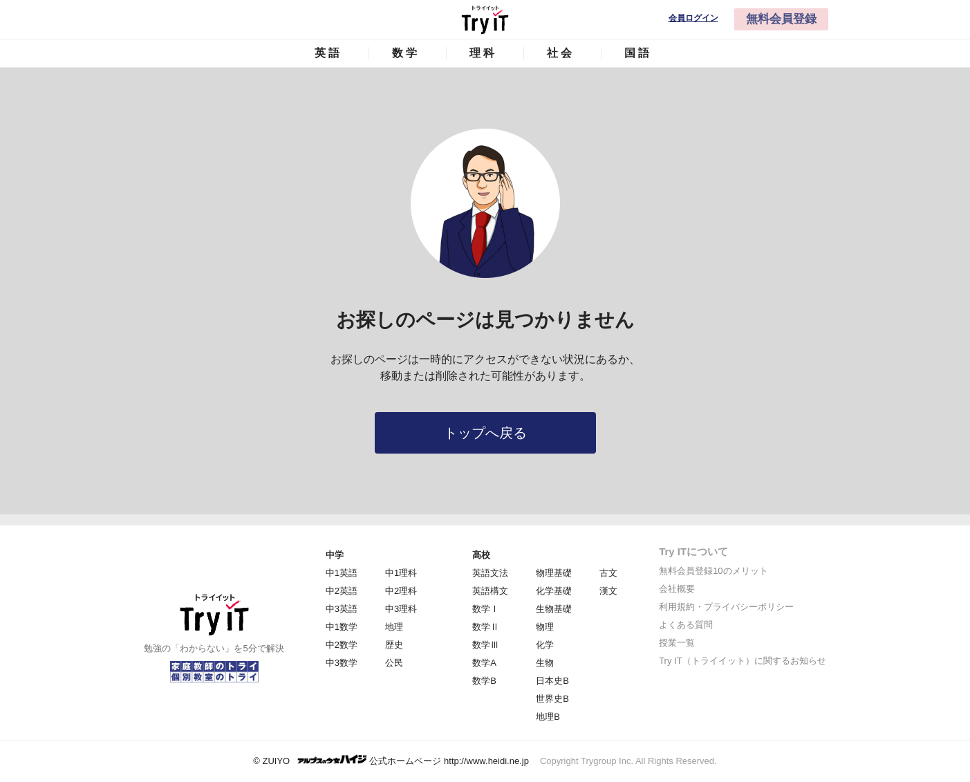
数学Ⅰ (485, 609)
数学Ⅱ (485, 627)
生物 (545, 663)
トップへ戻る (485, 432)
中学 (335, 555)
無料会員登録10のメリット (713, 571)
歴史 (394, 645)
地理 (394, 627)
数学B (484, 681)
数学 (406, 53)
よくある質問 (686, 625)
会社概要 (677, 589)
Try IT (485, 19)
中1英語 (341, 573)
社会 (561, 53)
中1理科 (401, 573)
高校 (481, 555)
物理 (545, 627)
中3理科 (401, 609)
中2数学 (341, 645)
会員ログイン (693, 18)
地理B (548, 716)
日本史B (552, 681)
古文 (608, 573)
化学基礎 (554, 591)
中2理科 (401, 591)
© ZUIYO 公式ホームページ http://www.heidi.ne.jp (391, 760)
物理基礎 (554, 573)
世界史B (552, 698)
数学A (484, 663)
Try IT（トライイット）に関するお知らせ (742, 660)
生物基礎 (554, 609)
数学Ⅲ (485, 645)
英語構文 (490, 591)
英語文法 (490, 573)
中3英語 (341, 609)
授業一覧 (677, 642)
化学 (545, 645)
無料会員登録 (781, 19)
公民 (394, 663)
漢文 (608, 591)
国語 (638, 53)
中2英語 (341, 591)
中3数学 (341, 663)
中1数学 (341, 627)
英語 (328, 53)
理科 (483, 53)
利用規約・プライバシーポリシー (726, 607)
